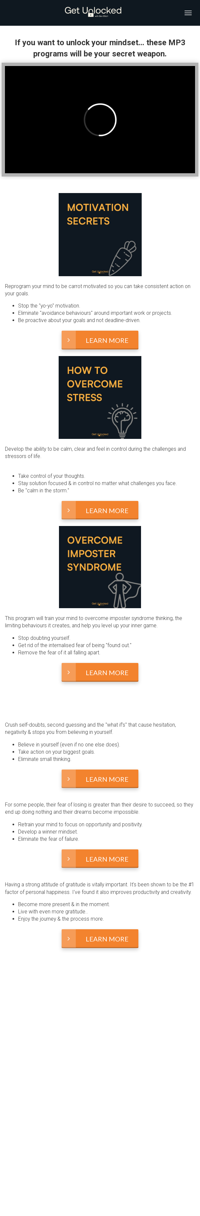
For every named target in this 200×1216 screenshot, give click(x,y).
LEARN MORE (95, 340)
